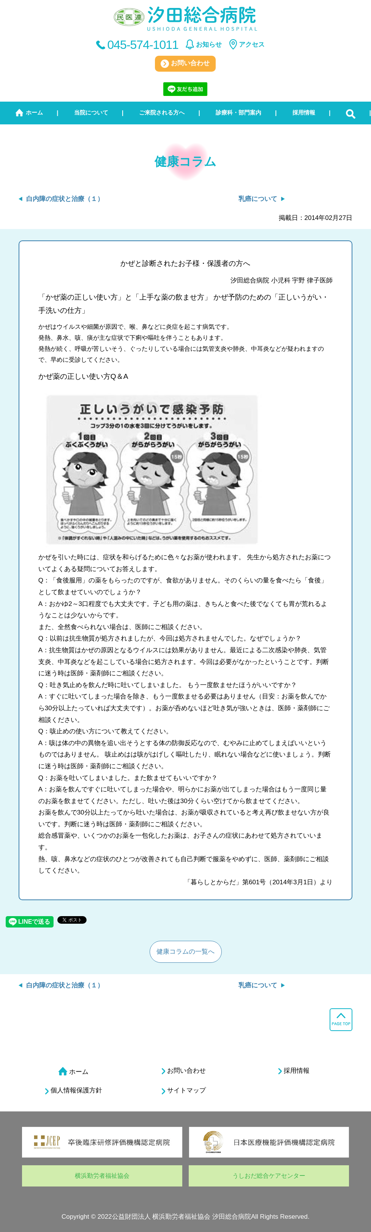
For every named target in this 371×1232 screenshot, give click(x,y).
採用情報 (303, 112)
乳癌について (257, 198)
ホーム (34, 112)
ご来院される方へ (162, 112)
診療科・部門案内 (238, 112)
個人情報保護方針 (73, 1090)
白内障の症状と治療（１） (65, 198)
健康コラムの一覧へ (185, 951)
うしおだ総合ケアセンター (268, 1175)
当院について (91, 112)
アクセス (252, 44)
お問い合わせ (185, 64)
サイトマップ (184, 1090)
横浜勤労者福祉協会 (102, 1175)
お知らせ (209, 44)
